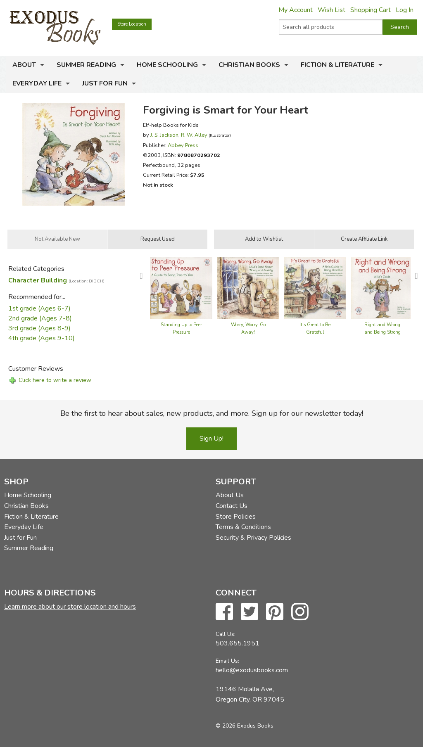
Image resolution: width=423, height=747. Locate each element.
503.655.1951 (237, 643)
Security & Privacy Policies (253, 537)
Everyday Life (37, 83)
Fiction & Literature (337, 64)
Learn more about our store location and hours (70, 606)
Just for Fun (105, 83)
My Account (295, 9)
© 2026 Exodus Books (244, 726)
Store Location (131, 24)
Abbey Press (183, 145)
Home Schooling (167, 64)
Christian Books (249, 64)
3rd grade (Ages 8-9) (39, 328)
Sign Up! (211, 438)
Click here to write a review (55, 380)
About (24, 64)
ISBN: (191, 155)
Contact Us (231, 505)
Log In (404, 9)
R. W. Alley (194, 134)
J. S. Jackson (164, 134)
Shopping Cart (370, 9)
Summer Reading (86, 64)
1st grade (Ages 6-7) (39, 308)
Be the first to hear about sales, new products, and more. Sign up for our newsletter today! (211, 413)
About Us (230, 495)
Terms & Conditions (243, 526)
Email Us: (227, 661)
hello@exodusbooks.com (252, 670)
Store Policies (236, 516)
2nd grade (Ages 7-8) (40, 318)
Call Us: (225, 634)
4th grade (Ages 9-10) (41, 338)
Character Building (56, 280)
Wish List (331, 9)
